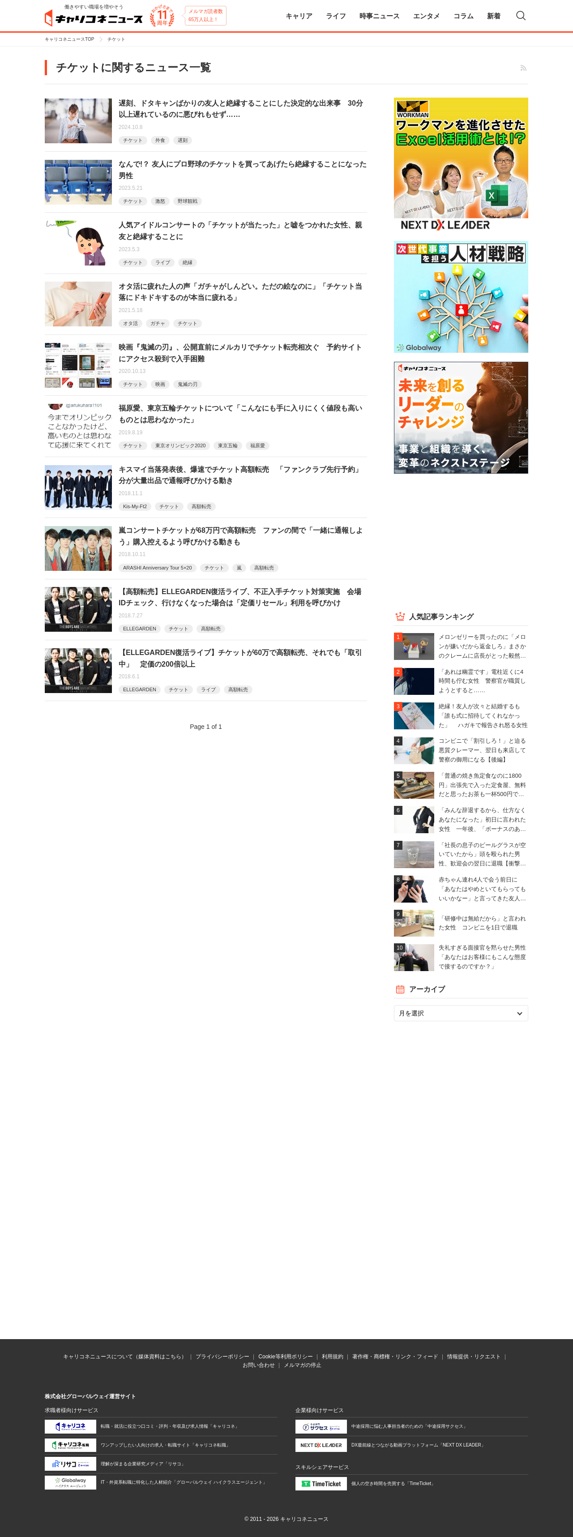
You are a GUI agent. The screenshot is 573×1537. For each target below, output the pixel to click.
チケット (133, 140)
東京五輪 (228, 445)
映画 (160, 384)
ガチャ (157, 323)
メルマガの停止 (302, 1365)
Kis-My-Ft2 (135, 506)
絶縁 (187, 262)
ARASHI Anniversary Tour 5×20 (157, 567)
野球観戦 (187, 201)
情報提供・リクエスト (474, 1356)
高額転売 (201, 506)
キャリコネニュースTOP (69, 39)
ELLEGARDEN (139, 628)
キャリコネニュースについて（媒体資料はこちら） (125, 1356)
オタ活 (130, 323)
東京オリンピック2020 (180, 445)
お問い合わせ (259, 1365)
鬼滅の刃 (187, 384)
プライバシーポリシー (222, 1356)
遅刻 (183, 140)
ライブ (162, 262)
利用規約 (332, 1356)
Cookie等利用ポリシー (285, 1356)
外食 (160, 140)
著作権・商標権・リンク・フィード (395, 1356)
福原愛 (257, 445)
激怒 (160, 201)
